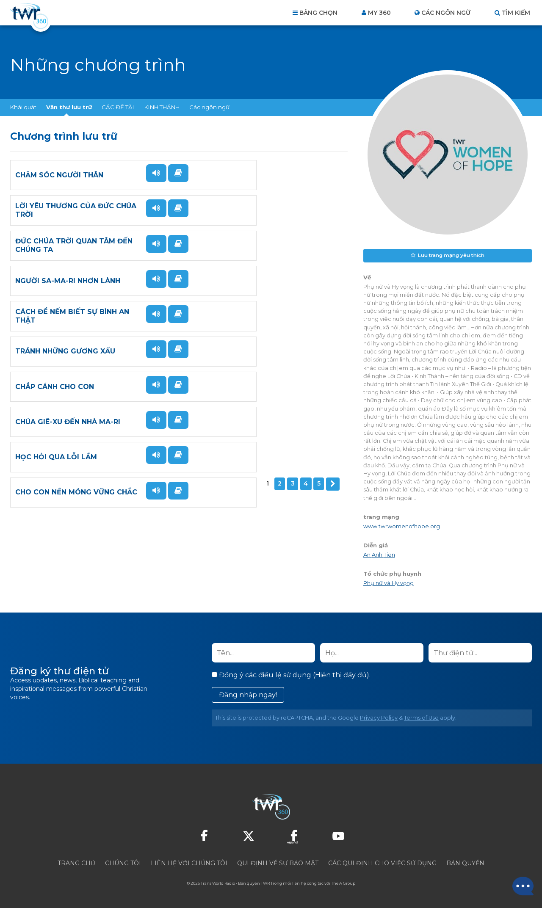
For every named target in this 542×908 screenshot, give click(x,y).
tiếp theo (81, 445)
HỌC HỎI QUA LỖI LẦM (56, 409)
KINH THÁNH (162, 107)
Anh (378, 554)
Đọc (147, 194)
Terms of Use (421, 717)
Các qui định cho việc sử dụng (382, 863)
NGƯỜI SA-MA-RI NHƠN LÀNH (238, 241)
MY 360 (379, 13)
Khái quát (23, 107)
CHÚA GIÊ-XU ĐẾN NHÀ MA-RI (238, 353)
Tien (389, 554)
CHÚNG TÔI (123, 863)
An (367, 554)
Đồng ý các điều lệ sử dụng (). (291, 675)
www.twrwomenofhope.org (401, 525)
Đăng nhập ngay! (248, 694)
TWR (265, 882)
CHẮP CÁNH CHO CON (54, 353)
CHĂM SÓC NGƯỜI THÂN (59, 185)
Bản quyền (465, 863)
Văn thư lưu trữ (69, 107)
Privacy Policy (379, 717)
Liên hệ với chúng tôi (189, 863)
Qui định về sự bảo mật (277, 863)
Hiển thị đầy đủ (341, 675)
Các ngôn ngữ (209, 107)
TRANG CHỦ (76, 863)
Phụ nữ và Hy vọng (388, 582)
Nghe (148, 173)
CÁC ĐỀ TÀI (118, 107)
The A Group (343, 882)
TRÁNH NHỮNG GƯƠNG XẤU (236, 297)
